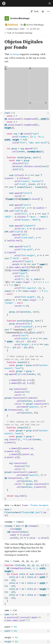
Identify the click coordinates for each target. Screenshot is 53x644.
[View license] (34, 29)
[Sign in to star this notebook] (42, 11)
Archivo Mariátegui (20, 18)
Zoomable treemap (23, 33)
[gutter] (1, 51)
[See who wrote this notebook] (32, 25)
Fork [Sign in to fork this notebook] (34, 11)
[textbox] (26, 261)
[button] (1, 38)
